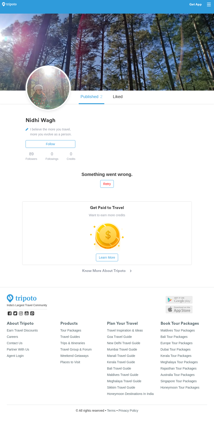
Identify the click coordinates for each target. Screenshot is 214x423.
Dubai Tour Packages (176, 349)
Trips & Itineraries (72, 343)
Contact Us (14, 343)
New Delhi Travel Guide (123, 343)
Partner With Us (18, 349)
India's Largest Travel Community (27, 305)
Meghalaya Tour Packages (179, 362)
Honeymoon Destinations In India (130, 394)
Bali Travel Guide (119, 368)
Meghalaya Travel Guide (124, 381)
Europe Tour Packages (177, 343)
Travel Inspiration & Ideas (125, 330)
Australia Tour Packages (178, 375)
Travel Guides (70, 337)
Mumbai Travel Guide (122, 349)
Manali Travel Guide (121, 356)
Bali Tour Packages (174, 337)
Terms (111, 410)
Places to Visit (70, 362)
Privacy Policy (128, 410)
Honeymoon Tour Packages (180, 387)
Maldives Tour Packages (178, 330)
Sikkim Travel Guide (121, 387)
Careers (12, 337)
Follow (50, 144)
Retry (107, 184)
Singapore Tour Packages (179, 381)
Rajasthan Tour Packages (179, 368)
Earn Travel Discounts (22, 330)
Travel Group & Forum (76, 349)
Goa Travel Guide (119, 337)
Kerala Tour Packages (176, 356)
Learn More (107, 257)
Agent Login (15, 356)
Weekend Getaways (74, 356)
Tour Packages (70, 330)
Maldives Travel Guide (122, 375)
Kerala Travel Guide (121, 362)
